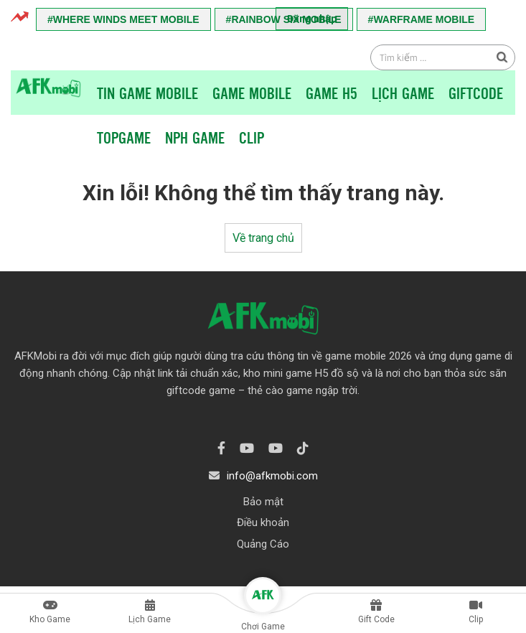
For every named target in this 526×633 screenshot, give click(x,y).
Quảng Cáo (263, 544)
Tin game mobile (147, 92)
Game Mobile (251, 92)
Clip (251, 137)
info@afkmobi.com (272, 475)
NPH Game (195, 137)
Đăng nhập (312, 18)
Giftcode (475, 92)
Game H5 (331, 92)
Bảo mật (263, 501)
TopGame (124, 137)
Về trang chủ (263, 238)
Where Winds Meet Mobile (126, 19)
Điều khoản (263, 522)
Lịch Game (403, 92)
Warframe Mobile (423, 19)
